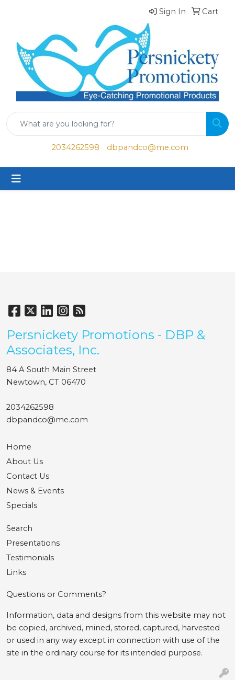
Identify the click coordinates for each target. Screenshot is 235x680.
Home (18, 447)
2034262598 (75, 147)
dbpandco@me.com (147, 147)
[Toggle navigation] (16, 178)
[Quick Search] (106, 124)
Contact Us (27, 476)
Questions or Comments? (56, 594)
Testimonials (30, 557)
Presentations (33, 543)
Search (19, 528)
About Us (24, 461)
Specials (21, 505)
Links (16, 572)
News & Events (35, 490)
